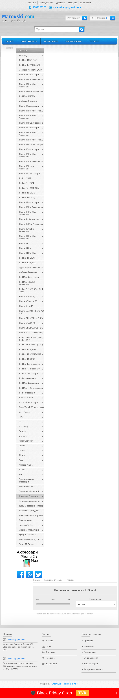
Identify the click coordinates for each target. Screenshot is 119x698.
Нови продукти (29, 41)
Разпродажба (51, 41)
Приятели (88, 641)
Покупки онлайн (71, 684)
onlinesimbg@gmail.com (67, 7)
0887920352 (39, 7)
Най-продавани (74, 41)
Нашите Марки (91, 664)
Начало (9, 41)
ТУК (82, 693)
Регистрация (73, 18)
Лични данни (90, 652)
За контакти (51, 664)
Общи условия (91, 658)
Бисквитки (89, 646)
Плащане (50, 658)
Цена (53, 599)
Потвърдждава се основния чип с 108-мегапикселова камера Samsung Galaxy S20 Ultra (20, 666)
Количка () (102, 18)
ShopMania (56, 684)
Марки (9, 48)
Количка (112, 18)
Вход (84, 18)
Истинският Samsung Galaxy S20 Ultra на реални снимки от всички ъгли (18, 647)
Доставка (50, 652)
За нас (49, 646)
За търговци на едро (93, 669)
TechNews (94, 41)
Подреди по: (95, 599)
